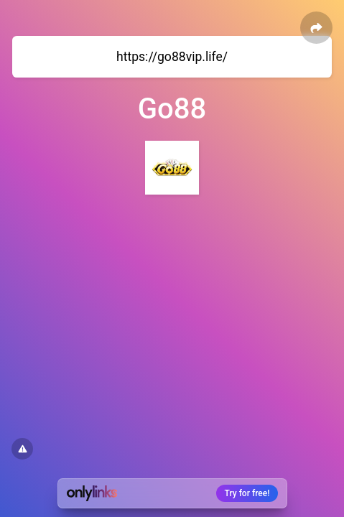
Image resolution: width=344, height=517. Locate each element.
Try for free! (247, 493)
